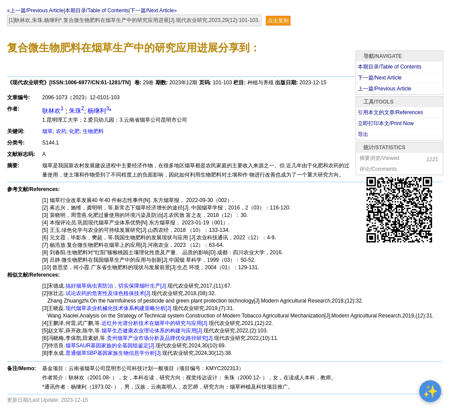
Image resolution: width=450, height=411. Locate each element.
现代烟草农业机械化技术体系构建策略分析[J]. (119, 308)
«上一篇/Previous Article (35, 10)
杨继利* (99, 110)
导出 (363, 134)
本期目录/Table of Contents (97, 10)
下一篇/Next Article (380, 78)
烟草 (47, 131)
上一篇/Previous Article (384, 89)
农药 (61, 131)
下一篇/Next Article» (153, 10)
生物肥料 (93, 131)
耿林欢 (53, 110)
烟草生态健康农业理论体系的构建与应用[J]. (152, 331)
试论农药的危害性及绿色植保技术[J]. (108, 293)
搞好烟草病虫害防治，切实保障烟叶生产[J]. (116, 286)
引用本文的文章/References (390, 112)
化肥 (74, 131)
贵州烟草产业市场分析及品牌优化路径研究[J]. (160, 338)
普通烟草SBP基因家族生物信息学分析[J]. (113, 353)
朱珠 (76, 110)
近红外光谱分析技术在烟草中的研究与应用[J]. (155, 323)
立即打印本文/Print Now (386, 123)
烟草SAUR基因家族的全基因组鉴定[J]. (110, 345)
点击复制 (278, 21)
